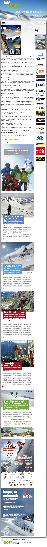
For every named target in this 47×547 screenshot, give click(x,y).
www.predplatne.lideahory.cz (13, 139)
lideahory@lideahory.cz (28, 542)
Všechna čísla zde (38, 50)
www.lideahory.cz (4, 136)
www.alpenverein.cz (13, 136)
